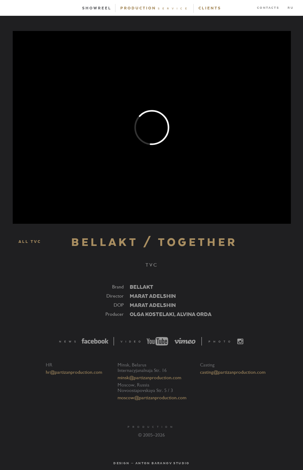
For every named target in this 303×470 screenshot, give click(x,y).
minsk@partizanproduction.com (149, 377)
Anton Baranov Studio (162, 463)
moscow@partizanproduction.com (152, 397)
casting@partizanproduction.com (232, 372)
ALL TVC (26, 242)
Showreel (97, 8)
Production (155, 8)
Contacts (268, 8)
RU (291, 8)
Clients (209, 8)
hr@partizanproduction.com (74, 372)
